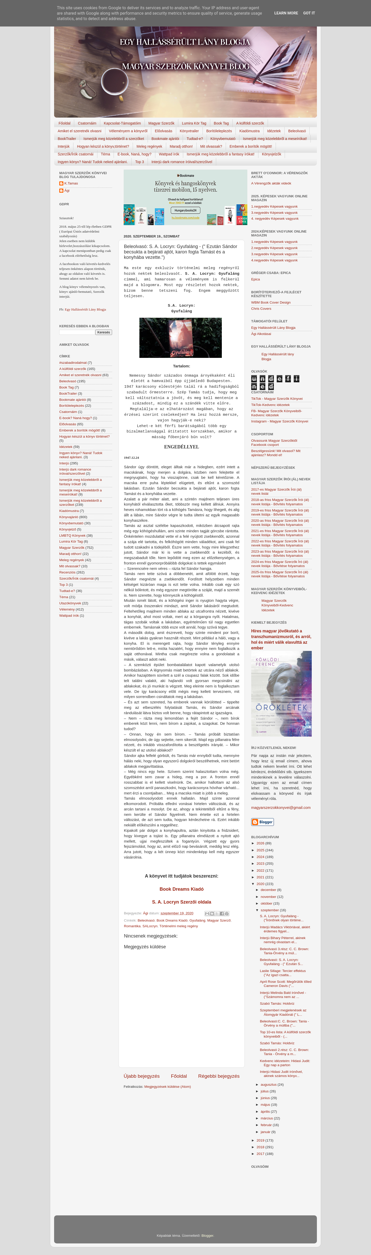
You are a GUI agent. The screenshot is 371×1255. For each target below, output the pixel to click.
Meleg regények (149, 146)
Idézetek (274, 131)
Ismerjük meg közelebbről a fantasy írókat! (221, 154)
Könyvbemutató (222, 139)
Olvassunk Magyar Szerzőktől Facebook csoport (274, 443)
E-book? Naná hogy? (75, 418)
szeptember (270, 910)
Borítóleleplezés (219, 131)
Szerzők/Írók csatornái (76, 154)
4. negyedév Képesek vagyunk (275, 218)
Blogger (207, 1236)
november (269, 897)
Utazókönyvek (70, 603)
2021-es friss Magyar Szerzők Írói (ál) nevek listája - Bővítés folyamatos (280, 533)
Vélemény (67, 609)
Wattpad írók (169, 154)
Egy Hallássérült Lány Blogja (85, 309)
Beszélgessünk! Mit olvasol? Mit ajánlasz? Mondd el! (275, 453)
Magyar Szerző (219, 920)
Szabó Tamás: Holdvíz (277, 1003)
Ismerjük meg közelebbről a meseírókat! (275, 139)
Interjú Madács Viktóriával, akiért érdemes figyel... (285, 929)
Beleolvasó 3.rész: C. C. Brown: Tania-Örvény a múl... (284, 951)
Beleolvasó (297, 131)
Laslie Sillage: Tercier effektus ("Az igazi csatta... (283, 973)
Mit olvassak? (211, 146)
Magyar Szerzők (161, 123)
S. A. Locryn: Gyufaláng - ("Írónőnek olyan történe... (282, 918)
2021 (261, 877)
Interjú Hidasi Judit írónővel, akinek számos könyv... (281, 1074)
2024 (261, 857)
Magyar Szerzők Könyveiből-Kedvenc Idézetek (277, 605)
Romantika (132, 926)
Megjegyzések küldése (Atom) (167, 1087)
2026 (261, 843)
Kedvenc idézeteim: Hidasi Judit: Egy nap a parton (285, 1063)
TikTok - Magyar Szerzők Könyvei (277, 399)
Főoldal (65, 123)
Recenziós (67, 572)
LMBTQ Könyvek (72, 535)
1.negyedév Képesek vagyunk (274, 206)
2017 (261, 1154)
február (267, 1125)
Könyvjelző (67, 529)
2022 (261, 870)
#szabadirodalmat (73, 363)
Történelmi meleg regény (178, 926)
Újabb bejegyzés (142, 1076)
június (266, 1098)
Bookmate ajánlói (165, 139)
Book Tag (221, 123)
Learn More (286, 13)
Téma (105, 154)
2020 (261, 884)
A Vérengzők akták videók (271, 183)
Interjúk (64, 146)
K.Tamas (71, 183)
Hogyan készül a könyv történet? (84, 436)
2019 (261, 1140)
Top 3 (139, 162)
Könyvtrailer (189, 131)
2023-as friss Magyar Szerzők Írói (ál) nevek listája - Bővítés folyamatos (280, 554)
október (267, 903)
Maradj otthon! (181, 146)
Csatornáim (87, 123)
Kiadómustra (249, 131)
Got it (309, 13)
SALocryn (150, 926)
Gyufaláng (197, 920)
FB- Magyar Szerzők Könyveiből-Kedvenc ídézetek (276, 413)
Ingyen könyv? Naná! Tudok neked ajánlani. (93, 162)
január (266, 1132)
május (266, 1105)
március (267, 1118)
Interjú (64, 463)
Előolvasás (163, 131)
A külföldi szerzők (250, 123)
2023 (261, 863)
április (266, 1111)
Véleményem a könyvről (128, 131)
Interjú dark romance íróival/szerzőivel (181, 162)
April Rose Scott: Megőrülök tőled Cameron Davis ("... (285, 984)
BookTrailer (67, 139)
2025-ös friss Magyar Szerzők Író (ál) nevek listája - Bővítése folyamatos (279, 574)
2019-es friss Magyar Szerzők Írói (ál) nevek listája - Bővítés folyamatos (280, 512)
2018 (261, 1147)
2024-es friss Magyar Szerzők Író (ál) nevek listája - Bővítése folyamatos (279, 564)
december (269, 890)
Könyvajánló (68, 517)
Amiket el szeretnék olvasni (80, 131)
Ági (67, 190)
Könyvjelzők (271, 154)
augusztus (269, 1084)
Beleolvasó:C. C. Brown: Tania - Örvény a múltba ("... (284, 1023)
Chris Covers (261, 309)
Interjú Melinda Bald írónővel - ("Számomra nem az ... (283, 995)
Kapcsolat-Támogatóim (122, 123)
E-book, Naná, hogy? (134, 154)
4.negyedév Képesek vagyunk (274, 260)
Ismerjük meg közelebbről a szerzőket (113, 139)
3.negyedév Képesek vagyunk (274, 213)
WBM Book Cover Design (271, 302)
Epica (255, 279)
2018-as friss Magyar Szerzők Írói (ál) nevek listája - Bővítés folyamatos (280, 502)
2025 (261, 850)
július (265, 1091)
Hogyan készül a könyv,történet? (103, 146)
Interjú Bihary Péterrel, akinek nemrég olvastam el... (283, 940)
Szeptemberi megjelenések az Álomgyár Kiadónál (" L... (283, 1012)
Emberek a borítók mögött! (251, 146)
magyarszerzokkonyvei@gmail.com (281, 808)
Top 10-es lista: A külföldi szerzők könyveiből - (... (285, 1034)
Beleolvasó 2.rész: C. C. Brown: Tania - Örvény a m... (284, 1052)
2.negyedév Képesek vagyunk (274, 248)
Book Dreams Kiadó (181, 889)
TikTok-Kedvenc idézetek (270, 405)
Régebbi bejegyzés (219, 1076)
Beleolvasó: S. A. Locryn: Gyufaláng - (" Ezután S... (281, 962)
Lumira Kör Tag (194, 123)
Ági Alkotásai (261, 334)
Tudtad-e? (195, 139)
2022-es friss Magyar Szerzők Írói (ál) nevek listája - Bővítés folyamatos (280, 543)
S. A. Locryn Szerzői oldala (181, 902)
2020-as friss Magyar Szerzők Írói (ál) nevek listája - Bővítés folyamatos (280, 523)
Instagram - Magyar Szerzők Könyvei (279, 421)
